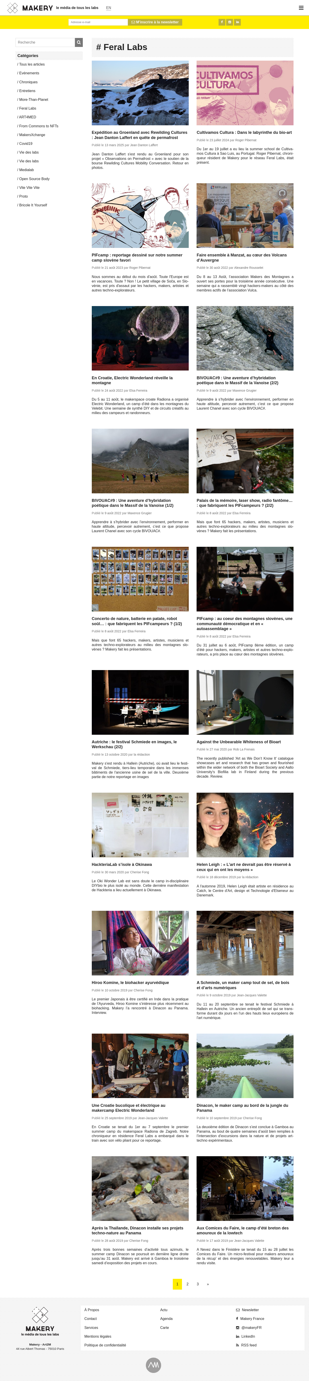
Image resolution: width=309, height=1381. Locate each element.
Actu (163, 1310)
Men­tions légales (97, 1336)
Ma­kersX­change (32, 135)
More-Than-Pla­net (33, 99)
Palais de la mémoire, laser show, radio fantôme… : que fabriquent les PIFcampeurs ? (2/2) (244, 503)
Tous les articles (32, 64)
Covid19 (26, 144)
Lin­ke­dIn (248, 1336)
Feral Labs (27, 108)
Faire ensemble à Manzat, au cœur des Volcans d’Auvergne (242, 258)
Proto (23, 196)
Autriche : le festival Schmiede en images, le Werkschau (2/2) (134, 744)
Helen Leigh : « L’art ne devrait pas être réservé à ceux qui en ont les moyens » (244, 867)
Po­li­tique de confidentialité (105, 1345)
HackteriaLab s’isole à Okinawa (122, 864)
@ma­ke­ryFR (251, 1328)
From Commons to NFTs (38, 126)
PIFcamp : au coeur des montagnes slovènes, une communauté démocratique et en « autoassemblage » (244, 623)
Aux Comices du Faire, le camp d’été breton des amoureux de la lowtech (243, 1230)
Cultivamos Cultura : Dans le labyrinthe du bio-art (244, 132)
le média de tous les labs (77, 8)
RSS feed (248, 1345)
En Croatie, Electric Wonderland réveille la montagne (132, 380)
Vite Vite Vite (29, 188)
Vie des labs (29, 152)
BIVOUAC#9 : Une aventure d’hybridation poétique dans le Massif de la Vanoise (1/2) (132, 503)
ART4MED (27, 117)
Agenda (166, 1319)
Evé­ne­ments (29, 73)
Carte (164, 1328)
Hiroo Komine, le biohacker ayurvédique (130, 982)
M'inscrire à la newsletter (155, 22)
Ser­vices (91, 1328)
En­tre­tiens (27, 91)
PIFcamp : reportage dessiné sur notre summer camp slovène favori (137, 258)
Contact (90, 1319)
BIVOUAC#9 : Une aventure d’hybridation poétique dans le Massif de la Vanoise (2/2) (237, 380)
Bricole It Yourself (33, 205)
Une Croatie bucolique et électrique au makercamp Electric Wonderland (128, 1108)
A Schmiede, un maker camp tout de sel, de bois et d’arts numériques (243, 985)
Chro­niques (28, 82)
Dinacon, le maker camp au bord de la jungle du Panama (242, 1108)
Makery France (252, 1319)
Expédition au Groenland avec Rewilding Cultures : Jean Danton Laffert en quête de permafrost (139, 135)
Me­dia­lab (26, 170)
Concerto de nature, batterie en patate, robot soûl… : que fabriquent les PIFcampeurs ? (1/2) (137, 621)
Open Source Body (34, 179)
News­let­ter (250, 1310)
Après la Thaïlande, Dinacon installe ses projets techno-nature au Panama (137, 1230)
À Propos (91, 1310)
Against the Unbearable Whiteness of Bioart (239, 742)
